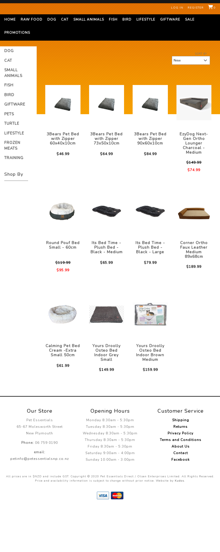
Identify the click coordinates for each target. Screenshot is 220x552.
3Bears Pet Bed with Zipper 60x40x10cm (63, 182)
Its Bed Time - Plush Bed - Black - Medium (107, 291)
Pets (9, 158)
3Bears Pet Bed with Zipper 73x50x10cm (106, 182)
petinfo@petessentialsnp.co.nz (39, 502)
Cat (64, 63)
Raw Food (31, 63)
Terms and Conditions (180, 484)
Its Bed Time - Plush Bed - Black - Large (150, 291)
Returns (180, 470)
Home (10, 63)
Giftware (170, 63)
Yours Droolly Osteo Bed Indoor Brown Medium (150, 396)
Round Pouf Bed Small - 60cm (63, 289)
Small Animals (88, 63)
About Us (181, 490)
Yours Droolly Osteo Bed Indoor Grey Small (106, 396)
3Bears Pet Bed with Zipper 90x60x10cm (150, 182)
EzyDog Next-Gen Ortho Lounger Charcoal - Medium (194, 187)
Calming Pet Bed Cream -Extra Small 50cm (63, 394)
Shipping (180, 464)
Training (13, 202)
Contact (180, 497)
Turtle (11, 167)
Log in (177, 8)
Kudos (179, 525)
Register (196, 8)
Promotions (17, 76)
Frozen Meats (12, 189)
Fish (113, 63)
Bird (126, 63)
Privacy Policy (180, 477)
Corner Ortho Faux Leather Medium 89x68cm (194, 293)
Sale (190, 63)
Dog (51, 63)
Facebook (180, 503)
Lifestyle (145, 63)
